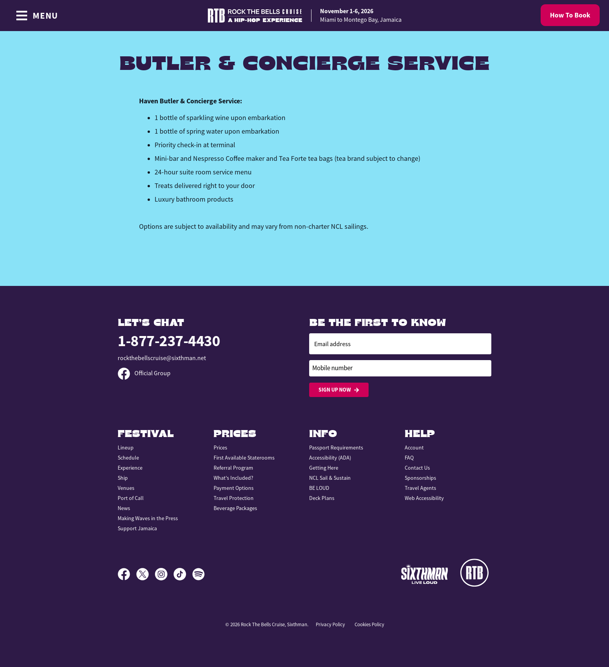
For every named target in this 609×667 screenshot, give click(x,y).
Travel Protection (234, 498)
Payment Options (234, 487)
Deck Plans (321, 498)
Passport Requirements (336, 447)
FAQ (409, 457)
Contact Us (417, 467)
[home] (304, 15)
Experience (130, 467)
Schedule (128, 457)
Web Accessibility (424, 498)
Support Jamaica (137, 528)
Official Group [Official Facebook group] (144, 373)
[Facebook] (127, 574)
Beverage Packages (235, 508)
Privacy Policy (330, 624)
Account (414, 447)
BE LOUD (319, 487)
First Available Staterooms (244, 457)
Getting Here (323, 467)
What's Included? (233, 477)
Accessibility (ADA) (330, 457)
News (124, 508)
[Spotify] (198, 574)
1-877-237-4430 (169, 341)
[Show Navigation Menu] (36, 15)
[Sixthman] (424, 574)
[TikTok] (183, 574)
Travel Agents (420, 487)
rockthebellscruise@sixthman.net (162, 358)
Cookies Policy (369, 624)
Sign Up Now (338, 390)
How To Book (570, 15)
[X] (145, 574)
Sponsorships (420, 477)
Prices (220, 447)
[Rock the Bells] (475, 574)
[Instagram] (164, 574)
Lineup (126, 447)
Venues (126, 487)
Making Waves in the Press (148, 518)
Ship (123, 477)
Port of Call (131, 498)
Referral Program (233, 467)
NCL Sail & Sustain (330, 477)
